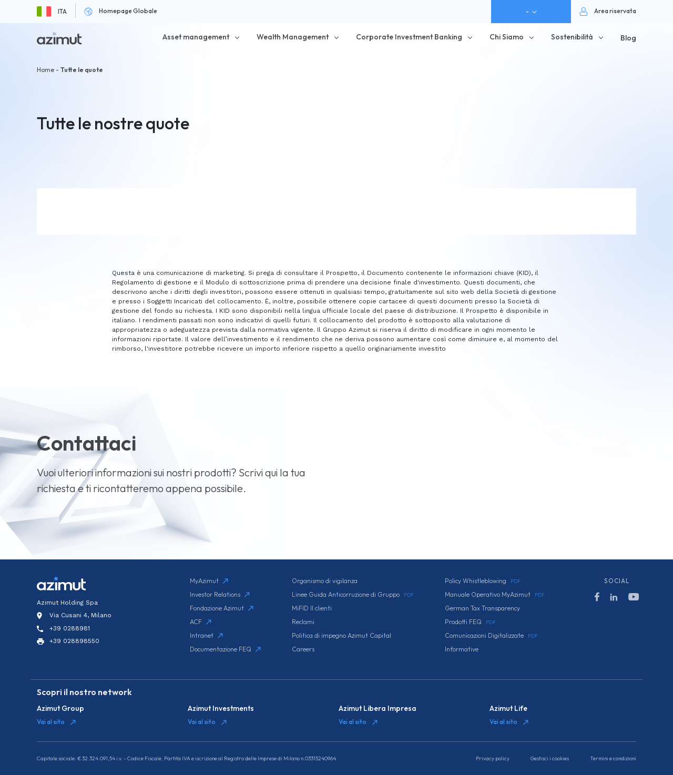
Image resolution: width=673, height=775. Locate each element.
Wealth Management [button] (293, 37)
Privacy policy (492, 758)
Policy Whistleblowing (483, 581)
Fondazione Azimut (221, 608)
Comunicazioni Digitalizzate (491, 635)
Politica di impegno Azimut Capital (341, 635)
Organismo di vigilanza (325, 581)
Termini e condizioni (613, 758)
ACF (200, 622)
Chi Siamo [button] (507, 37)
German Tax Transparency (482, 608)
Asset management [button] (195, 37)
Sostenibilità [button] (572, 37)
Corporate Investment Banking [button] (409, 37)
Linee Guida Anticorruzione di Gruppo (353, 594)
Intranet (206, 635)
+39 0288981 (69, 628)
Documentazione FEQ (225, 649)
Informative (461, 649)
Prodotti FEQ (470, 622)
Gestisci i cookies (550, 758)
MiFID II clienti (312, 608)
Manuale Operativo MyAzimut (495, 594)
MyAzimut (209, 581)
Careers (303, 649)
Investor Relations (220, 594)
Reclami (303, 622)
